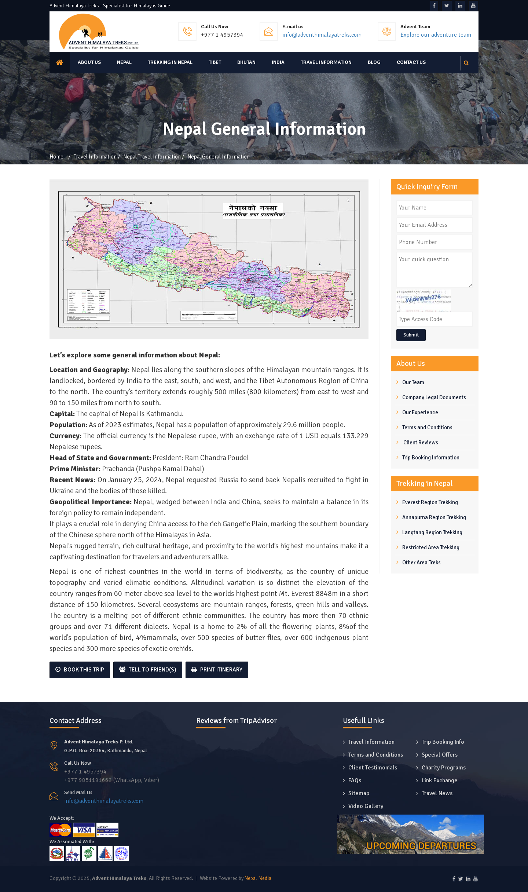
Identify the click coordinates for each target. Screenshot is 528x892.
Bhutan (246, 62)
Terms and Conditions (427, 427)
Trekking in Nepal (170, 62)
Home (56, 156)
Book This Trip (79, 669)
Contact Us (411, 62)
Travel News (437, 793)
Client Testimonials (372, 767)
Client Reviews (420, 442)
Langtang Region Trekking (432, 532)
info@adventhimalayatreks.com (322, 35)
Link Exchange (440, 780)
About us (89, 62)
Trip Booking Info (443, 742)
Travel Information (326, 62)
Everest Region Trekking (430, 502)
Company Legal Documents (434, 397)
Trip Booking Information (430, 457)
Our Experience (420, 412)
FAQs (354, 780)
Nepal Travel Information (152, 156)
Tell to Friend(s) (147, 669)
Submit (411, 335)
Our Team (413, 382)
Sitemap (358, 793)
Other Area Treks (421, 562)
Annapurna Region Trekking (434, 517)
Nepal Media (258, 878)
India (278, 62)
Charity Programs (444, 767)
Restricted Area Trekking (430, 547)
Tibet (215, 62)
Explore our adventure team (435, 35)
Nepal (124, 62)
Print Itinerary (216, 669)
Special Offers (440, 754)
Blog (374, 62)
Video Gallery (365, 806)
